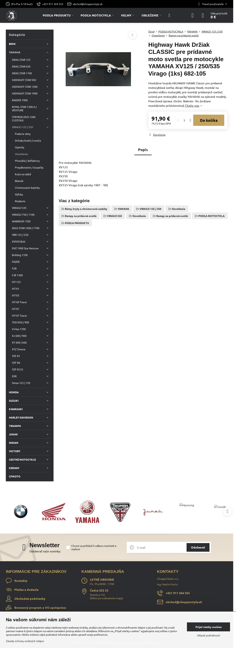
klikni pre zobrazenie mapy (106, 598)
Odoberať (198, 547)
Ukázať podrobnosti (208, 635)
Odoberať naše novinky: (45, 551)
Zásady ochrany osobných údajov (25, 641)
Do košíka (209, 120)
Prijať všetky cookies (209, 627)
